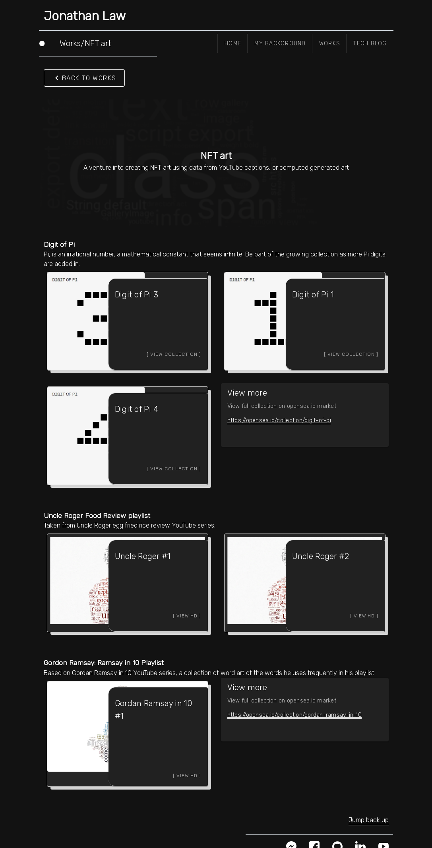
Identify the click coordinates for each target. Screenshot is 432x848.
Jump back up (369, 807)
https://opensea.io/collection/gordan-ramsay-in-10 (294, 707)
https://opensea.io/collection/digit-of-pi (279, 418)
